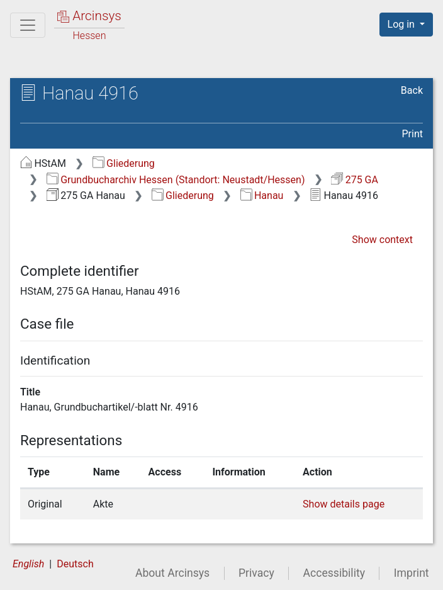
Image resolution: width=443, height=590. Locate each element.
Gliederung (124, 163)
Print (412, 134)
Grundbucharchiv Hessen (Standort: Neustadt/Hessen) (176, 180)
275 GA (354, 180)
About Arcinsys (172, 573)
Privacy (256, 573)
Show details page (343, 504)
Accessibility (334, 573)
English (28, 564)
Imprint (411, 573)
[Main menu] (27, 25)
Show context (382, 240)
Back (412, 90)
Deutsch (75, 564)
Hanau (262, 195)
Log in (402, 24)
